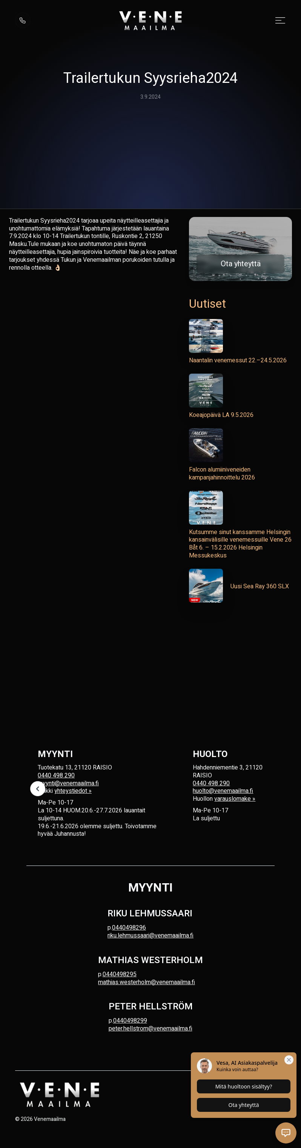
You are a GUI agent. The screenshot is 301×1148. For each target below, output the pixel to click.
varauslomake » (234, 798)
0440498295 (120, 974)
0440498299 (130, 1020)
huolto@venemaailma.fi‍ (223, 790)
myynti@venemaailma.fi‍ (68, 783)
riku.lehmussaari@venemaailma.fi (151, 935)
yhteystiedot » (73, 790)
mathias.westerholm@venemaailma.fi (146, 982)
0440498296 (129, 927)
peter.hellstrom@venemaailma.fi (150, 1028)
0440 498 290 (56, 775)
